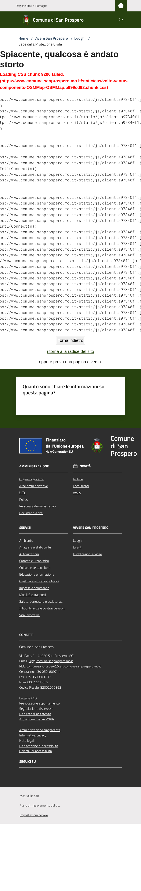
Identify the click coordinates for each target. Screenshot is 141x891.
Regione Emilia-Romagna (31, 5)
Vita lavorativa (29, 614)
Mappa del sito (29, 795)
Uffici (22, 492)
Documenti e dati (31, 512)
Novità (85, 466)
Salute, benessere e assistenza (40, 601)
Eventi (77, 547)
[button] (121, 20)
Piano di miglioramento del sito (40, 805)
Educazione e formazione (36, 574)
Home (23, 38)
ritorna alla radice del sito (70, 351)
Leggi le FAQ (28, 698)
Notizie (78, 479)
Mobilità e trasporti (32, 594)
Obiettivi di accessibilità (35, 750)
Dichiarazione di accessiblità (38, 745)
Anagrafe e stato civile (35, 547)
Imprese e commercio (34, 587)
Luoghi (79, 38)
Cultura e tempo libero (34, 567)
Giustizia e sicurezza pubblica (39, 581)
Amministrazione (34, 466)
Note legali (27, 740)
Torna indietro (70, 340)
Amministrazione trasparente (39, 729)
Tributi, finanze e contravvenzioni (42, 608)
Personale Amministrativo (37, 506)
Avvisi (77, 492)
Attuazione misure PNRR (36, 719)
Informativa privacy (32, 735)
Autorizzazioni (29, 554)
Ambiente (26, 540)
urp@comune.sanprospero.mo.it (51, 660)
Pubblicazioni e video (87, 554)
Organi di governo (31, 479)
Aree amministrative (33, 485)
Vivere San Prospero (51, 38)
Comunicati (81, 485)
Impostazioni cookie (34, 815)
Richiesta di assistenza (35, 713)
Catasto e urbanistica (34, 560)
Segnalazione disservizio (36, 708)
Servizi (25, 527)
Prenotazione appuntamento (39, 703)
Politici (23, 499)
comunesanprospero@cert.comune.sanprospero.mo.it (63, 666)
